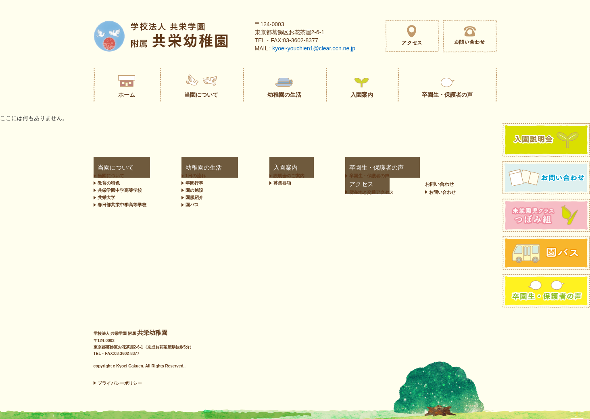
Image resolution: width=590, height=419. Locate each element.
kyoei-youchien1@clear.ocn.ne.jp (313, 48)
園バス (188, 204)
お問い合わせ (474, 168)
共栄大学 (106, 197)
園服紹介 (191, 197)
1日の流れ (192, 175)
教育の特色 (109, 182)
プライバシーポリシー (120, 383)
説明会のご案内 (257, 175)
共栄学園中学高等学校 (120, 190)
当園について (108, 168)
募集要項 (251, 182)
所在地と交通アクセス (406, 175)
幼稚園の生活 (192, 168)
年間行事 (191, 182)
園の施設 (191, 190)
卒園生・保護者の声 (326, 168)
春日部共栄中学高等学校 (122, 204)
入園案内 (248, 168)
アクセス (390, 168)
